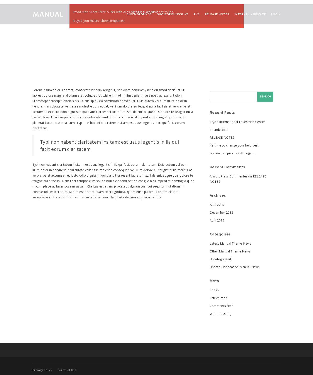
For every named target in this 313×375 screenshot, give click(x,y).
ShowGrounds (139, 14)
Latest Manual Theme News (230, 243)
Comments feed (221, 306)
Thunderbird (218, 130)
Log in (214, 290)
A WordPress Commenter (228, 176)
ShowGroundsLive (173, 14)
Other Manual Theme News (230, 251)
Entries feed (218, 298)
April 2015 (217, 220)
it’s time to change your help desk (234, 145)
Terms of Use (66, 370)
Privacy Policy (42, 370)
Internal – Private (250, 14)
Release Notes (217, 14)
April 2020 (217, 205)
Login (276, 14)
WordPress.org (221, 314)
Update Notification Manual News (235, 267)
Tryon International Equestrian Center (237, 122)
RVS (197, 14)
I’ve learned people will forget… (232, 153)
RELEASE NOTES (222, 137)
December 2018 (221, 212)
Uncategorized (220, 259)
